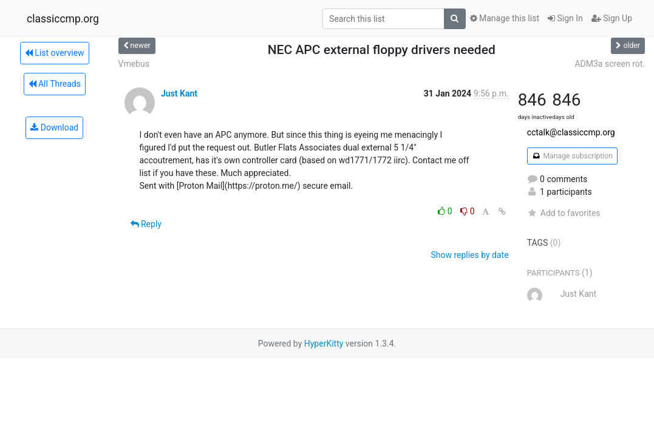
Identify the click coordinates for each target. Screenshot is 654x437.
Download (54, 127)
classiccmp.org (63, 19)
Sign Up (611, 18)
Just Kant (179, 93)
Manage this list (504, 18)
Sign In (565, 18)
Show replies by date (469, 255)
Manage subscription (572, 156)
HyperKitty (324, 343)
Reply (146, 224)
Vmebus (133, 64)
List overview (54, 53)
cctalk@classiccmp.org (571, 132)
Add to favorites (564, 213)
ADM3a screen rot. (609, 64)
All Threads (55, 84)
